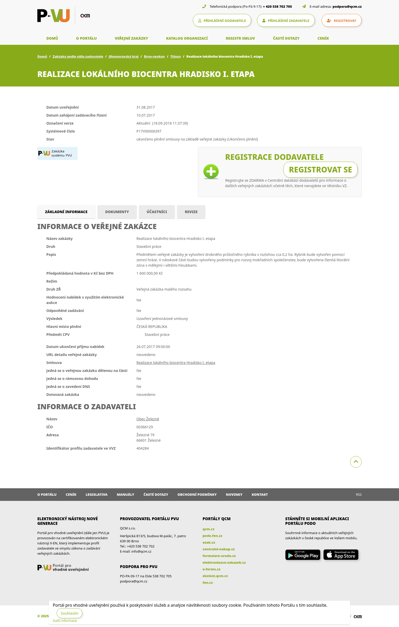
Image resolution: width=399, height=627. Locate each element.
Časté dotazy (155, 494)
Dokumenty (117, 211)
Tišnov (175, 56)
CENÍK (323, 38)
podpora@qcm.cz (347, 6)
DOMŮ (52, 38)
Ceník (71, 494)
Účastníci (157, 211)
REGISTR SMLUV (240, 38)
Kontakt (260, 494)
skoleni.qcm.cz (215, 575)
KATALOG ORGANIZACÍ (187, 38)
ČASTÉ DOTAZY (286, 38)
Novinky (234, 494)
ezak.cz (209, 542)
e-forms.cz (211, 569)
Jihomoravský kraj (123, 56)
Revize (191, 211)
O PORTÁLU (86, 38)
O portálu (47, 494)
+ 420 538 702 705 (277, 6)
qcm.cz (208, 529)
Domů (42, 56)
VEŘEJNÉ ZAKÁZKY (131, 38)
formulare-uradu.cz (219, 555)
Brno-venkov (154, 56)
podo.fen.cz (212, 535)
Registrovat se (320, 169)
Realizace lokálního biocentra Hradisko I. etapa (175, 362)
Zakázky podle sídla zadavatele (78, 56)
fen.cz (208, 582)
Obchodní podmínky (196, 494)
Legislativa (97, 494)
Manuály (125, 494)
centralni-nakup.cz (219, 549)
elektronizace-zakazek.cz (224, 562)
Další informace (65, 620)
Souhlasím (69, 613)
